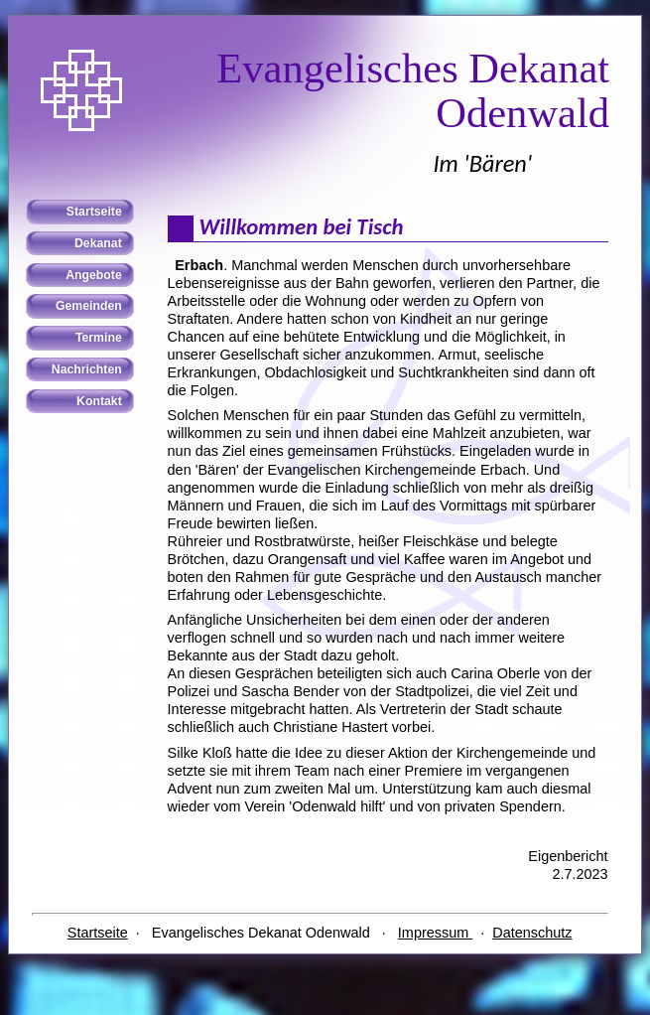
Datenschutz (532, 933)
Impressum (435, 933)
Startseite (97, 933)
